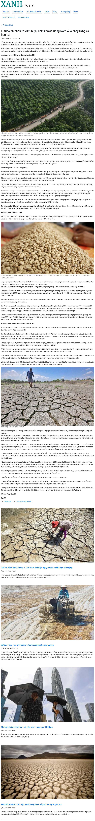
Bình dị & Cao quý (9, 17)
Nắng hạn (7, 501)
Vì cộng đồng (65, 12)
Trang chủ (6, 12)
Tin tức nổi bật (18, 12)
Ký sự (55, 12)
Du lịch (47, 12)
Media (75, 12)
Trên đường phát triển (33, 12)
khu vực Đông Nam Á (24, 501)
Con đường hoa (23, 17)
